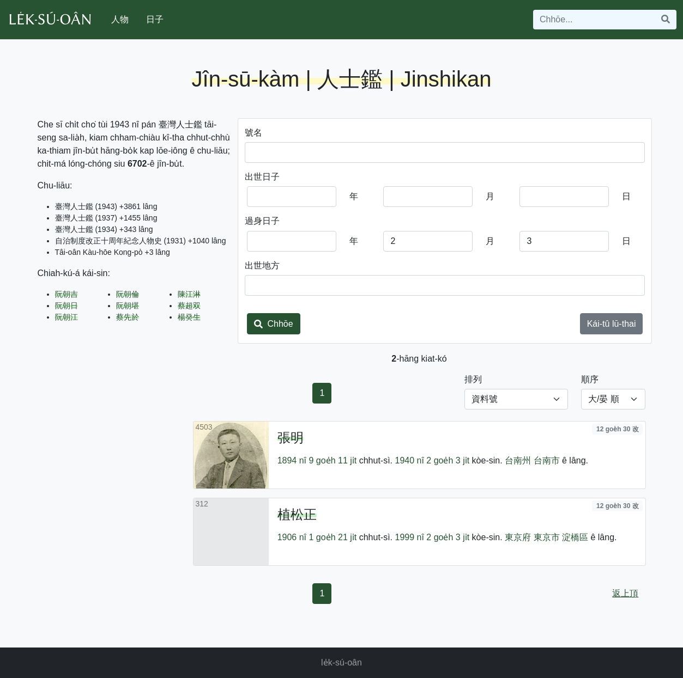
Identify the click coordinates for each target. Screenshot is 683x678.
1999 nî (409, 537)
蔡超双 (189, 305)
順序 (590, 379)
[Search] (594, 19)
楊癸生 (189, 317)
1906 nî (291, 537)
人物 (120, 19)
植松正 (297, 514)
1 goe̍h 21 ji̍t (333, 537)
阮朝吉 (66, 294)
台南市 (547, 460)
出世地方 (262, 265)
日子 (155, 19)
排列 (473, 379)
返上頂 (625, 593)
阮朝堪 (127, 305)
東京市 (547, 537)
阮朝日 (66, 305)
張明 (290, 437)
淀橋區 (575, 537)
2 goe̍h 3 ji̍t (447, 460)
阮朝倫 (127, 294)
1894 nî (291, 460)
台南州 (518, 460)
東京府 (518, 537)
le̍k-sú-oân (341, 662)
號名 (253, 132)
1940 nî (409, 460)
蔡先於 (127, 317)
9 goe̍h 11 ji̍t (333, 460)
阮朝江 (66, 317)
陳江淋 (189, 294)
